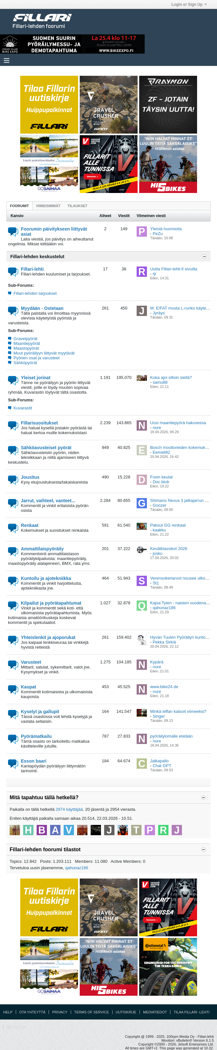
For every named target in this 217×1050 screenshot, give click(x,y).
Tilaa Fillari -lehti (191, 1012)
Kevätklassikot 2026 (168, 548)
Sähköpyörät (25, 362)
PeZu (158, 233)
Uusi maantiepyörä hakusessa (178, 422)
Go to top (16, 1027)
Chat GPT (162, 765)
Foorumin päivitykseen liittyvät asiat (54, 231)
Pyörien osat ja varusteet (36, 357)
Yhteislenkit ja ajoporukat (48, 637)
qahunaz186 (164, 607)
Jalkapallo (159, 760)
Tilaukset (77, 206)
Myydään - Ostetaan (42, 308)
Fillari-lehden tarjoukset (35, 293)
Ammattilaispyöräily (42, 548)
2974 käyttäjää (69, 809)
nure (157, 427)
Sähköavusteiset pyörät (46, 447)
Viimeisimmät (48, 206)
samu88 (160, 382)
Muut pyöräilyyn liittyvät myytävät (44, 353)
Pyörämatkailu (36, 736)
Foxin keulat (161, 477)
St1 (156, 583)
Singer (159, 716)
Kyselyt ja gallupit (40, 711)
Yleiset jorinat (35, 377)
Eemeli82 (161, 452)
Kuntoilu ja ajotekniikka (46, 578)
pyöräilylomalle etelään (171, 736)
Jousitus (30, 477)
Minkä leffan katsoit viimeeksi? (178, 711)
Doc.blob (161, 481)
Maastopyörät (26, 348)
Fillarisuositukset (39, 422)
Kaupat (28, 686)
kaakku (159, 530)
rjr (155, 273)
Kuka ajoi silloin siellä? (171, 377)
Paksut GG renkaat (168, 525)
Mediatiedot (155, 1012)
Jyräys (159, 313)
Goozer (160, 505)
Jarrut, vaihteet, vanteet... (48, 500)
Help (8, 1012)
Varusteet (31, 662)
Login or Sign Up (189, 4)
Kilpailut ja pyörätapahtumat (51, 603)
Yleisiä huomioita (166, 228)
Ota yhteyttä (32, 1012)
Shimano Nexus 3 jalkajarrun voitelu (183, 500)
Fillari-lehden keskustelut (37, 256)
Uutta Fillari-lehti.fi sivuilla (173, 269)
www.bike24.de (164, 686)
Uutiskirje (126, 1012)
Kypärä (156, 662)
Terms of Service (91, 1012)
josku (157, 553)
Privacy (59, 1012)
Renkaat (29, 525)
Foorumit (19, 206)
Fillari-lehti (32, 269)
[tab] (19, 205)
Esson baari (33, 761)
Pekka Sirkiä (164, 642)
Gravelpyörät (25, 338)
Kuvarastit (23, 408)
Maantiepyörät (27, 343)
